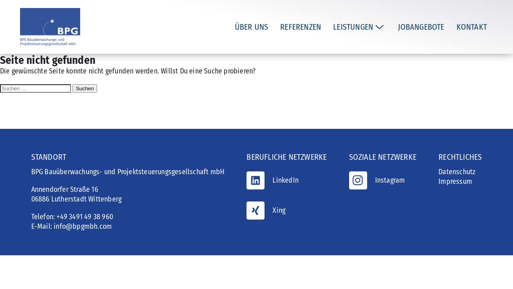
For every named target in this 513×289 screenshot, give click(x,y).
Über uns (252, 27)
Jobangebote (421, 27)
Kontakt (471, 27)
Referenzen (300, 27)
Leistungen (358, 27)
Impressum (455, 181)
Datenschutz (456, 171)
